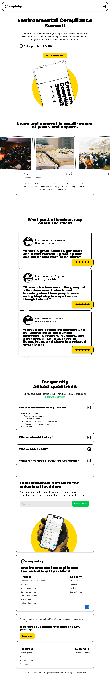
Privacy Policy (66, 672)
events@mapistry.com (55, 397)
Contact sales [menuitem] (76, 592)
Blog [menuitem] (22, 656)
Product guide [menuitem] (26, 653)
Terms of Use (80, 672)
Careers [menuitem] (73, 584)
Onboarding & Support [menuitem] (30, 603)
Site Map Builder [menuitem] (28, 599)
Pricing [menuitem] (73, 588)
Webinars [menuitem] (24, 664)
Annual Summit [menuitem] (26, 660)
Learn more (27, 636)
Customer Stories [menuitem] (82, 653)
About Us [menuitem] (74, 581)
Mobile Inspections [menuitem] (29, 588)
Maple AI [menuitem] (25, 584)
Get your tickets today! (55, 55)
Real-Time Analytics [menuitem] (30, 596)
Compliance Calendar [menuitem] (30, 592)
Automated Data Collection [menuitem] (33, 581)
